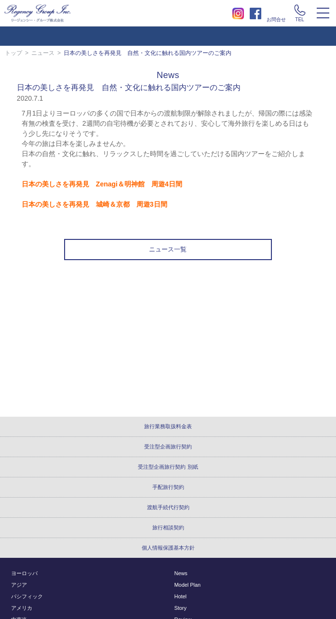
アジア (19, 585)
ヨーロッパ (24, 573)
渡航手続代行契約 (168, 507)
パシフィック (27, 596)
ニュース (42, 53)
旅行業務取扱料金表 (168, 426)
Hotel (181, 596)
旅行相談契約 (168, 527)
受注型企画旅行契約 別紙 (168, 467)
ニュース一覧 (168, 249)
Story (181, 608)
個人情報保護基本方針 (168, 548)
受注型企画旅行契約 (168, 446)
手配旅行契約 (168, 487)
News (181, 573)
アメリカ (21, 608)
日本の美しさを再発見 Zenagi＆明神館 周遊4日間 (102, 184)
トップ (13, 53)
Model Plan (188, 585)
